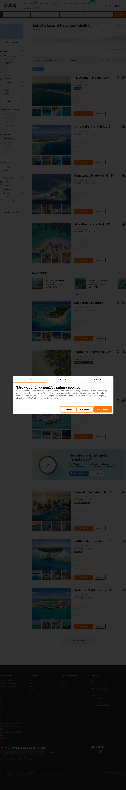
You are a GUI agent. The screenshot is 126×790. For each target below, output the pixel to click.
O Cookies (97, 379)
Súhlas (29, 379)
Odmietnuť (68, 409)
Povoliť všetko (103, 409)
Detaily (63, 379)
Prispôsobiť (85, 409)
